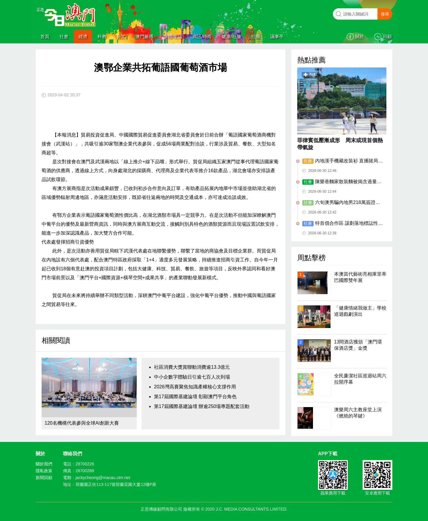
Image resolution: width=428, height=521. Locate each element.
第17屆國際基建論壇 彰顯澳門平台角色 (195, 396)
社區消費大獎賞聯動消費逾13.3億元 (192, 367)
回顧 (387, 36)
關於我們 (44, 464)
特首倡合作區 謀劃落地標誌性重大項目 (342, 224)
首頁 (44, 36)
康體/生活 (172, 36)
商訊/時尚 (202, 36)
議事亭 (277, 36)
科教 (101, 36)
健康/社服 (231, 36)
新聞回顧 (44, 477)
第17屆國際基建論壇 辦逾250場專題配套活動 (201, 406)
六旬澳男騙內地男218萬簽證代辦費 (341, 203)
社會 (63, 36)
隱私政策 (44, 470)
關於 (359, 36)
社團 (255, 36)
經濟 (82, 36)
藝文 (121, 36)
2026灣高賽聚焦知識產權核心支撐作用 (195, 386)
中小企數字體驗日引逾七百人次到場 (192, 376)
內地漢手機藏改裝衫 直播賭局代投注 (342, 161)
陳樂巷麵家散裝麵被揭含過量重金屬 (342, 182)
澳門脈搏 (144, 36)
